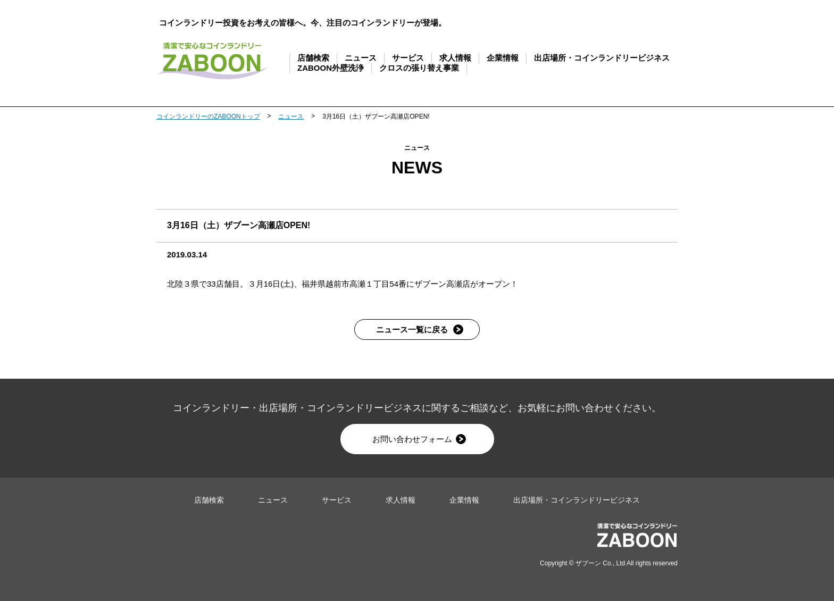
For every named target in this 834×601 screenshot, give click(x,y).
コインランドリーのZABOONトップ (208, 116)
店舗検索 (313, 57)
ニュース (361, 57)
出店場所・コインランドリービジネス (602, 57)
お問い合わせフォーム (419, 439)
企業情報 (503, 57)
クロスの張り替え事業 (419, 67)
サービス (408, 57)
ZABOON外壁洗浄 (330, 67)
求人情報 (455, 57)
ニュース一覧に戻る (419, 329)
